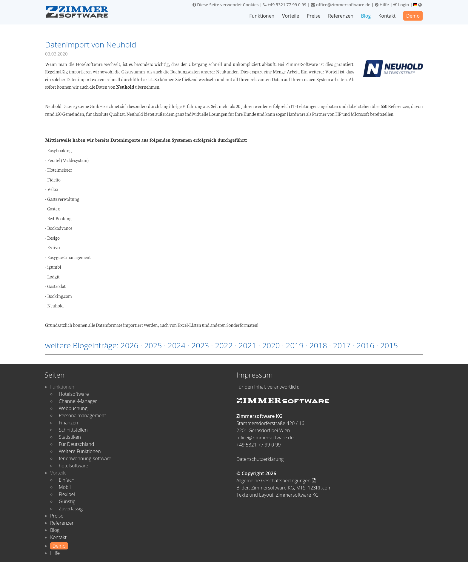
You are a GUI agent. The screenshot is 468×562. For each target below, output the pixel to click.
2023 (200, 345)
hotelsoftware (73, 465)
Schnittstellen (73, 429)
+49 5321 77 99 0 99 (285, 4)
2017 (342, 345)
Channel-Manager (78, 401)
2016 (365, 345)
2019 (294, 345)
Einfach (66, 480)
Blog (366, 16)
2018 (318, 345)
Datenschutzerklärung (260, 459)
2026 (129, 345)
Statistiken (70, 437)
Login (401, 4)
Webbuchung (73, 408)
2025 (153, 345)
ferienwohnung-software (85, 458)
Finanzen (68, 422)
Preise (314, 16)
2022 (224, 345)
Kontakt (387, 16)
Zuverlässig (71, 508)
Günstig (67, 501)
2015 (389, 345)
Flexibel (67, 494)
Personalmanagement (82, 415)
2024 (176, 345)
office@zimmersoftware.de (340, 4)
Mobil (65, 487)
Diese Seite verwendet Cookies (226, 4)
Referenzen (340, 16)
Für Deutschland (76, 444)
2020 (271, 345)
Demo (413, 16)
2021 (247, 345)
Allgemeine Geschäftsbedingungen (276, 480)
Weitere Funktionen (80, 451)
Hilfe (382, 4)
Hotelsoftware (74, 394)
